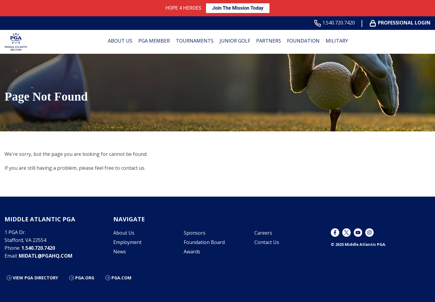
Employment (127, 242)
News (119, 251)
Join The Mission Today (237, 8)
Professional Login (401, 22)
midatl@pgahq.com (45, 255)
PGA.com (121, 278)
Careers (263, 233)
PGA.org (84, 278)
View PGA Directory (35, 278)
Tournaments (195, 40)
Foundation (303, 40)
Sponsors (194, 233)
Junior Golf (235, 40)
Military (337, 40)
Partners (268, 40)
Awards (192, 251)
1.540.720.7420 (336, 22)
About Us (120, 40)
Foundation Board (204, 242)
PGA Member (154, 40)
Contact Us (266, 242)
